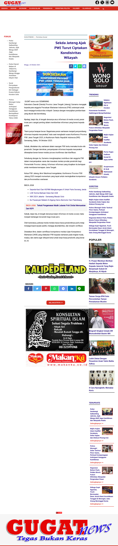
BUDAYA (4, 8)
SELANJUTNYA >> (56, 303)
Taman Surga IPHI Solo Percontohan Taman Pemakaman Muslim (99, 299)
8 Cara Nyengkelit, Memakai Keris (101, 389)
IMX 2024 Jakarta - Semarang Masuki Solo (47, 196)
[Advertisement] (59, 530)
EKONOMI (22, 8)
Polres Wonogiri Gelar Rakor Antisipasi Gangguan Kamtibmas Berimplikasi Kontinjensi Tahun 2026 (14, 109)
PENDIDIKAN (47, 8)
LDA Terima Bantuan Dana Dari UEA (44, 193)
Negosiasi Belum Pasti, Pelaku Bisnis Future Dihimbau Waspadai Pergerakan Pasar (100, 220)
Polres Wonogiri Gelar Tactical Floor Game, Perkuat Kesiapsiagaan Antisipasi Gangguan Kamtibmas (99, 453)
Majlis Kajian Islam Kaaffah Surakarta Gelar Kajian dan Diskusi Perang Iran (99, 202)
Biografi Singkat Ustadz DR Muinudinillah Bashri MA (101, 332)
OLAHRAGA (87, 8)
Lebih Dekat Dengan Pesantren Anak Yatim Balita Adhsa (101, 361)
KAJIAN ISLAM (34, 8)
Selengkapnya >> (96, 423)
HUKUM (13, 8)
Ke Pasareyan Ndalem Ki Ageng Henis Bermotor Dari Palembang (56, 200)
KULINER (76, 8)
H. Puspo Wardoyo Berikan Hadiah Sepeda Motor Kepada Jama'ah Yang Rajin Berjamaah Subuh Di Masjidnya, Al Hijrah (101, 266)
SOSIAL (97, 8)
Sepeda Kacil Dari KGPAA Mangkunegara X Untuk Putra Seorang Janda (58, 189)
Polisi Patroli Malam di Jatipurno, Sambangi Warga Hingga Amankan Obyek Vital (14, 71)
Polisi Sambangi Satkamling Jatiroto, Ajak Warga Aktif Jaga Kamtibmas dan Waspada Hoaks (14, 50)
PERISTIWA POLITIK (62, 8)
